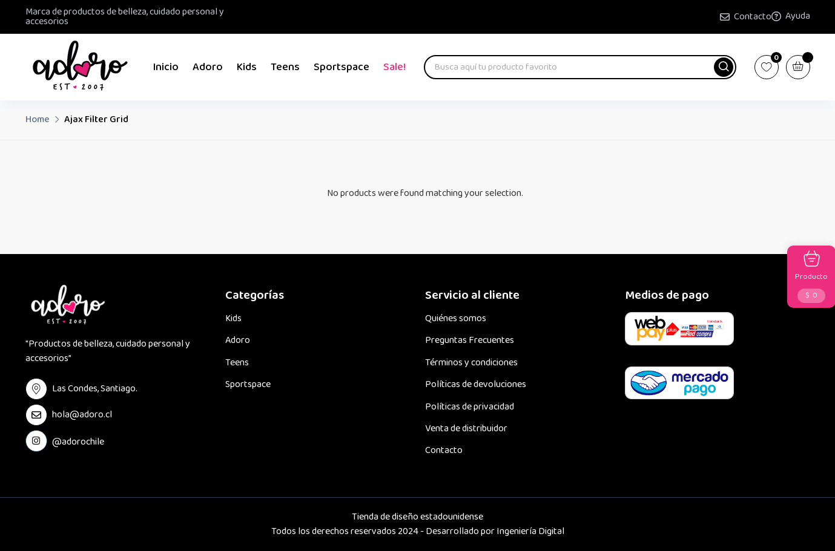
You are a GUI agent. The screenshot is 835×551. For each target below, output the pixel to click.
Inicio (166, 67)
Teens (285, 67)
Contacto (752, 17)
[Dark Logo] (79, 67)
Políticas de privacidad (469, 407)
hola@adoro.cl (82, 414)
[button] (723, 67)
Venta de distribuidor (466, 428)
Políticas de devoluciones (475, 384)
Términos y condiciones (471, 363)
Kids (247, 67)
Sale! (394, 67)
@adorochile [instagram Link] (78, 441)
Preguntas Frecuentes (469, 340)
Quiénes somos (455, 318)
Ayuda (797, 16)
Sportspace (341, 67)
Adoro (208, 67)
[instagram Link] (36, 441)
